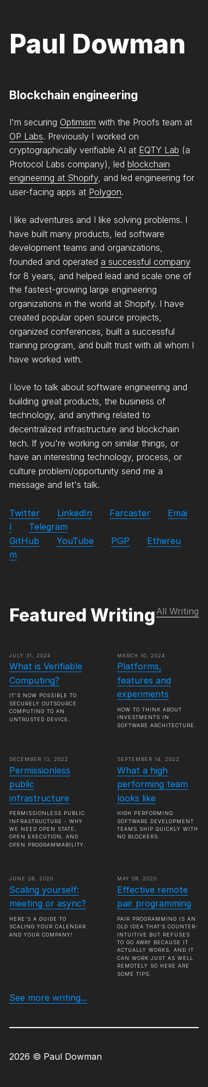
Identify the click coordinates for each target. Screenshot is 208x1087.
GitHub (24, 540)
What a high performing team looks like (152, 784)
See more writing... (48, 997)
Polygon (105, 191)
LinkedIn (74, 513)
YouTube (75, 540)
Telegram (48, 526)
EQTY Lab (159, 149)
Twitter (24, 513)
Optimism (78, 122)
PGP (120, 540)
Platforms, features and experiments (144, 680)
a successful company (146, 261)
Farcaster (129, 513)
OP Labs (26, 136)
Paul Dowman (97, 44)
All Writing (177, 611)
